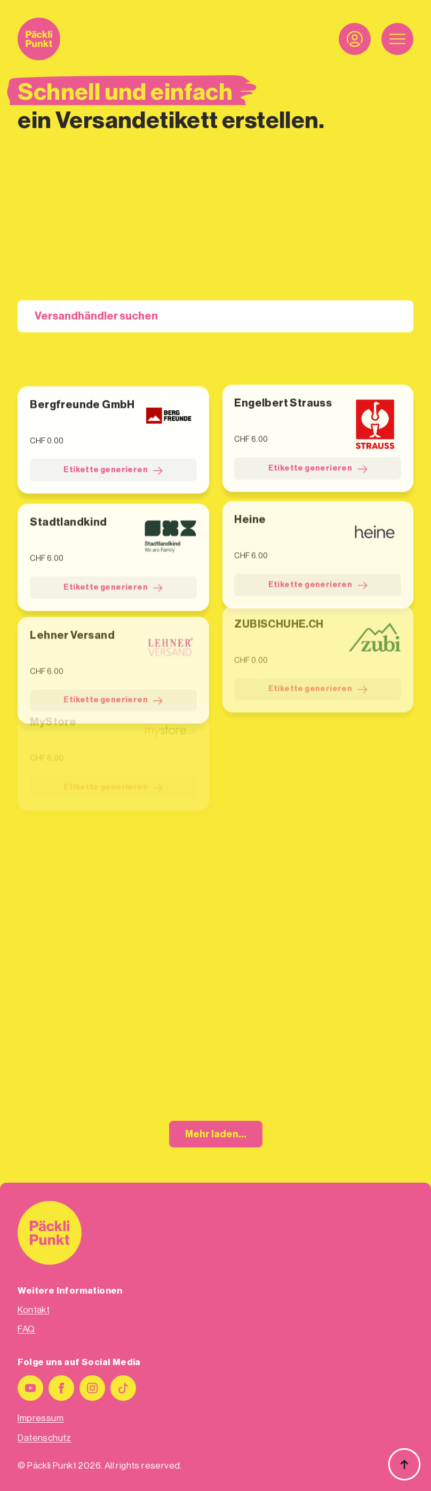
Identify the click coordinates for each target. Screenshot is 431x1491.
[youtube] (30, 1388)
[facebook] (61, 1388)
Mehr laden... (215, 1134)
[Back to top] (404, 1464)
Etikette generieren (113, 462)
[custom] (123, 1388)
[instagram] (92, 1388)
